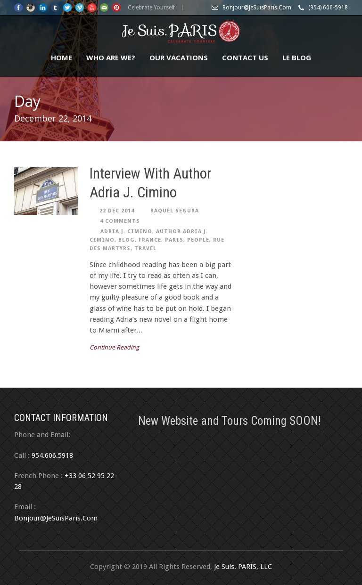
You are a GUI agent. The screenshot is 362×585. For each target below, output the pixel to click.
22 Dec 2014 (116, 211)
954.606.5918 (52, 455)
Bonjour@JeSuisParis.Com (56, 518)
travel (145, 248)
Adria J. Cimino (126, 231)
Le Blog (296, 57)
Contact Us (245, 57)
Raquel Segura (174, 211)
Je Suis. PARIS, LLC (243, 566)
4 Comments (120, 221)
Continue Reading (114, 347)
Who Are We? (110, 57)
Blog (126, 240)
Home (61, 57)
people (198, 240)
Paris (174, 240)
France (150, 240)
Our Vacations (178, 57)
